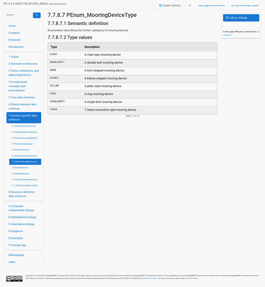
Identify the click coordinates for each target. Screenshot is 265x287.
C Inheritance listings (22, 224)
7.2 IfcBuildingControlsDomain (25, 132)
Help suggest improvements (211, 5)
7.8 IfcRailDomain (19, 167)
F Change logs (17, 245)
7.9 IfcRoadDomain (20, 173)
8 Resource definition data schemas (22, 194)
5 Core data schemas (22, 97)
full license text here (148, 278)
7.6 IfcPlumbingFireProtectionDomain (26, 156)
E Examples (16, 238)
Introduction (16, 47)
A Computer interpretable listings (21, 208)
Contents (14, 33)
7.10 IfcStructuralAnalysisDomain (26, 179)
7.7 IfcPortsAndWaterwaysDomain (26, 161)
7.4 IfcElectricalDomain (22, 144)
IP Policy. (194, 278)
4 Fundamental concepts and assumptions (18, 86)
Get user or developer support (245, 5)
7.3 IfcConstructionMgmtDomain (26, 138)
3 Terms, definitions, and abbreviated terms (24, 73)
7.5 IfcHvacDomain (20, 149)
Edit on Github (236, 17)
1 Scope (14, 56)
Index (12, 262)
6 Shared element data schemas (23, 106)
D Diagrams (16, 231)
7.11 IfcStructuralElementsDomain (26, 185)
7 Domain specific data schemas (23, 117)
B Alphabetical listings (22, 217)
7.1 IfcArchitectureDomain (23, 126)
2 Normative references (23, 63)
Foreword (14, 40)
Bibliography (16, 255)
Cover (12, 26)
